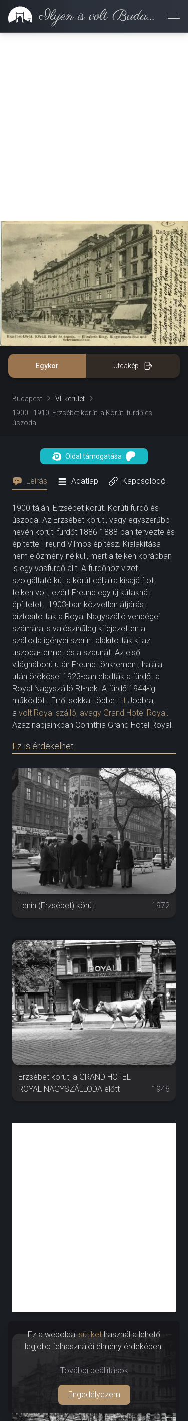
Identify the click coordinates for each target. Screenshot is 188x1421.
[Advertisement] (94, 1235)
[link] (80, 16)
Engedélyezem (94, 1394)
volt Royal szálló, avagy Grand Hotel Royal (92, 524)
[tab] (32, 293)
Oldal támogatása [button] (94, 268)
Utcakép (133, 178)
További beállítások (94, 1370)
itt (122, 512)
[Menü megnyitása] (174, 16)
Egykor (47, 178)
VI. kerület (70, 211)
